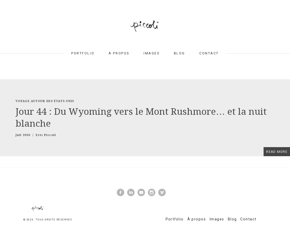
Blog (179, 53)
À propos (119, 53)
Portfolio (82, 53)
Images (151, 53)
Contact (209, 53)
